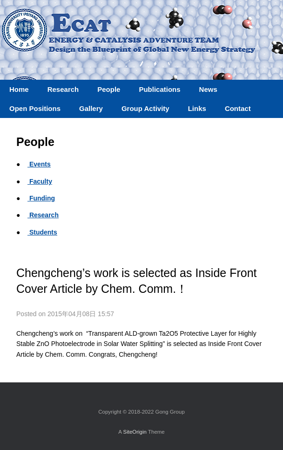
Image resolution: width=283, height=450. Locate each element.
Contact (238, 108)
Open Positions (35, 108)
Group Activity (145, 108)
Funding (41, 198)
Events (39, 164)
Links (197, 108)
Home (19, 89)
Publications (159, 89)
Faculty (39, 181)
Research (43, 215)
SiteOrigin (135, 432)
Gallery (91, 108)
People (108, 89)
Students (42, 232)
